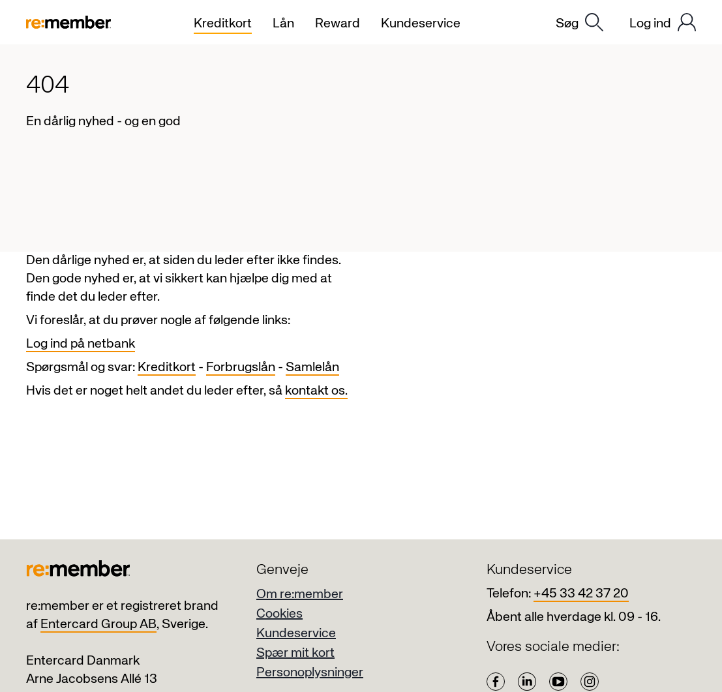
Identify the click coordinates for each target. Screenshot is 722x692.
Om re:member (299, 594)
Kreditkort (167, 367)
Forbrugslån (240, 367)
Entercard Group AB (98, 624)
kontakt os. (316, 391)
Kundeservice (296, 633)
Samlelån (312, 367)
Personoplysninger (309, 673)
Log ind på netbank (80, 344)
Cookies (279, 614)
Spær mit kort (295, 653)
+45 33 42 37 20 (581, 594)
